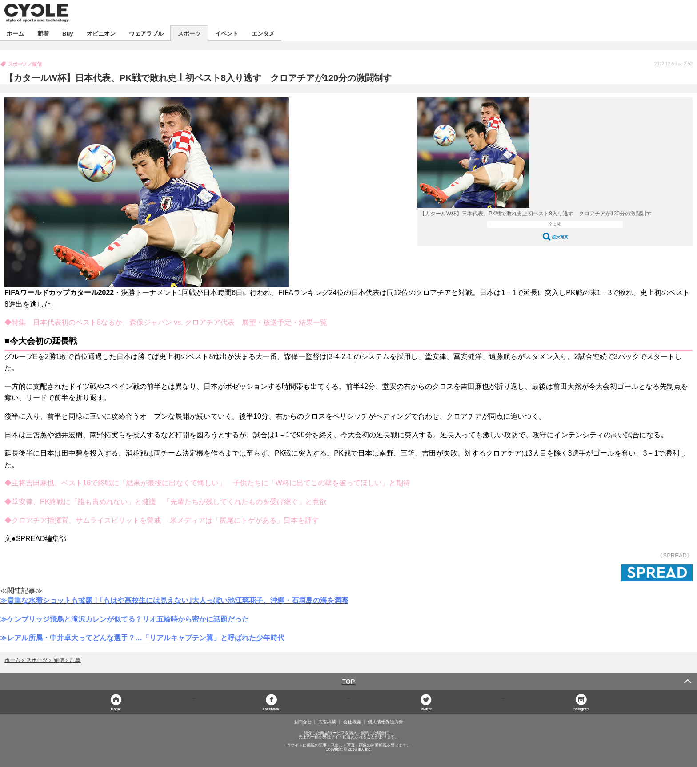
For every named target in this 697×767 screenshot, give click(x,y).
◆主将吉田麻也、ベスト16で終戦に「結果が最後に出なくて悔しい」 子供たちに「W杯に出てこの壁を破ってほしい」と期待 (207, 483)
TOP (348, 681)
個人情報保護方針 (385, 722)
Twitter (426, 708)
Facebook (271, 708)
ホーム (15, 33)
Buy (67, 33)
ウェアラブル (146, 33)
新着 (43, 33)
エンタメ (263, 33)
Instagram (581, 708)
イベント (226, 33)
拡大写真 (560, 237)
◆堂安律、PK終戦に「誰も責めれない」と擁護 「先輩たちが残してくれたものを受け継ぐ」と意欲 (165, 501)
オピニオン (101, 33)
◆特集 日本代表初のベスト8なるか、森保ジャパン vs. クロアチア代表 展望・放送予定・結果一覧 (165, 322)
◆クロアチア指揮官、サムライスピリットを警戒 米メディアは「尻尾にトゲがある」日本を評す (161, 520)
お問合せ (303, 722)
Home (116, 708)
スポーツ (189, 33)
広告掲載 (327, 722)
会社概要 (352, 722)
